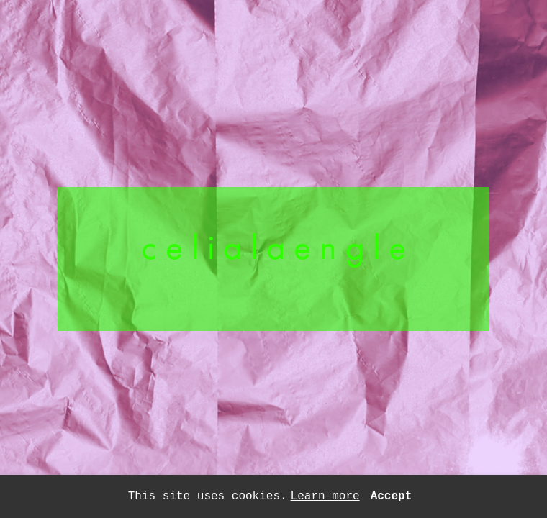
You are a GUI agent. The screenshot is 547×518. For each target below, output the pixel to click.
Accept (391, 496)
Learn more (325, 496)
